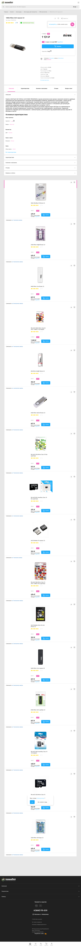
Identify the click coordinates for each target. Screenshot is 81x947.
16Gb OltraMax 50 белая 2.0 (38, 203)
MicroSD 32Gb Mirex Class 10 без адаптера (39, 455)
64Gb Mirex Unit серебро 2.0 (38, 710)
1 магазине (51, 58)
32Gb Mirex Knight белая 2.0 (38, 244)
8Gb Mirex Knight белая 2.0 (38, 371)
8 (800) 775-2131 (40, 910)
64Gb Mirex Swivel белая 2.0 (38, 412)
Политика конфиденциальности (39, 924)
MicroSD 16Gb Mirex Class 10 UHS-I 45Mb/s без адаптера (38, 583)
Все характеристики (44, 80)
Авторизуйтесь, (53, 24)
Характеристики (25, 88)
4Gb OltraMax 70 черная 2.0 (38, 540)
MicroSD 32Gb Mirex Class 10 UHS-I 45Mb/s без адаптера (38, 795)
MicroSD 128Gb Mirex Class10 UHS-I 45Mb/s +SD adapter (38, 328)
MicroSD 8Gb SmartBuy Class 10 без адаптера (39, 498)
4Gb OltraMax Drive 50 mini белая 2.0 (38, 626)
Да (32, 802)
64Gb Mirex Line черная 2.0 (38, 668)
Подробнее (60, 42)
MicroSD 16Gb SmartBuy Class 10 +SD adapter (39, 752)
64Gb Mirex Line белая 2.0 (37, 286)
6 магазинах (60, 58)
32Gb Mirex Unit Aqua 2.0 (37, 837)
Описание (11, 88)
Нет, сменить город (42, 802)
